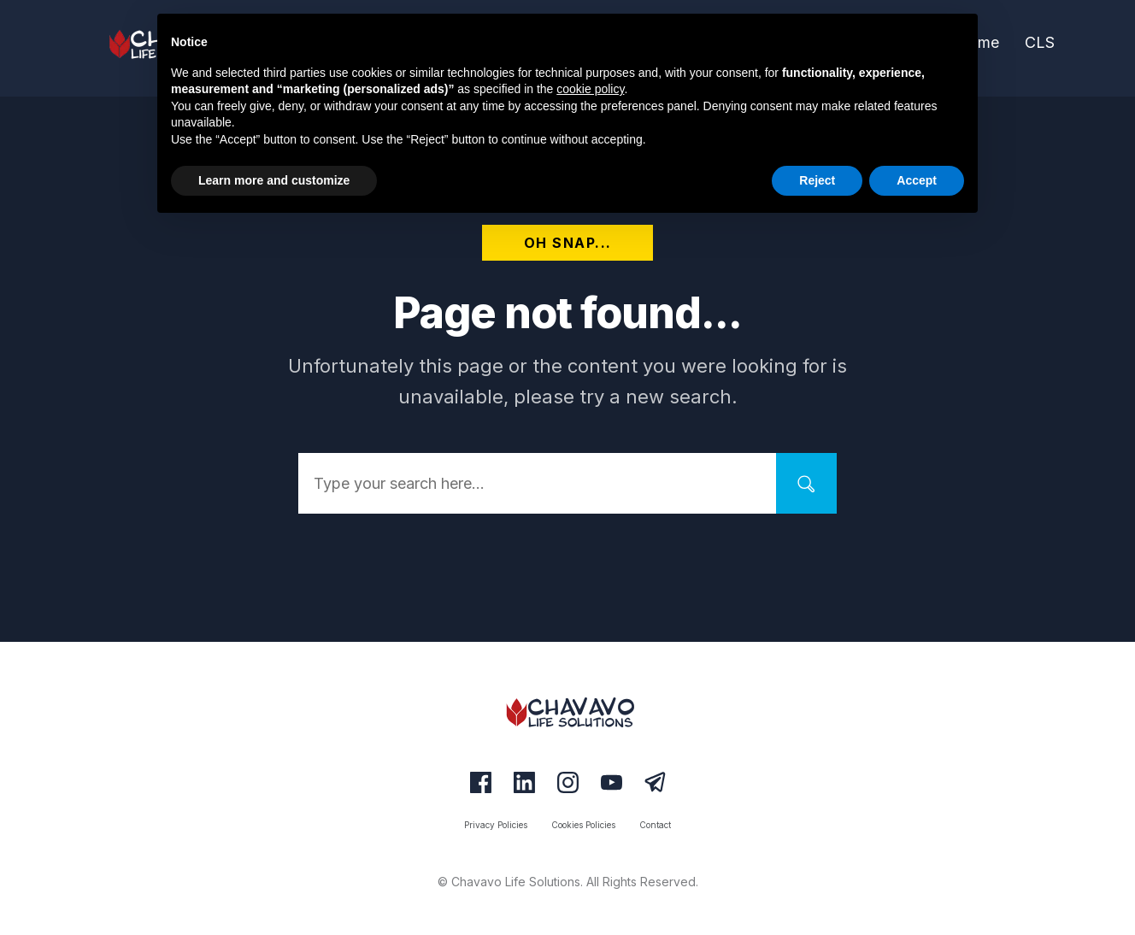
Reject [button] (817, 180)
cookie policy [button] (590, 89)
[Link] (1040, 44)
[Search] (806, 483)
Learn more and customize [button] (274, 180)
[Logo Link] (567, 712)
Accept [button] (917, 180)
